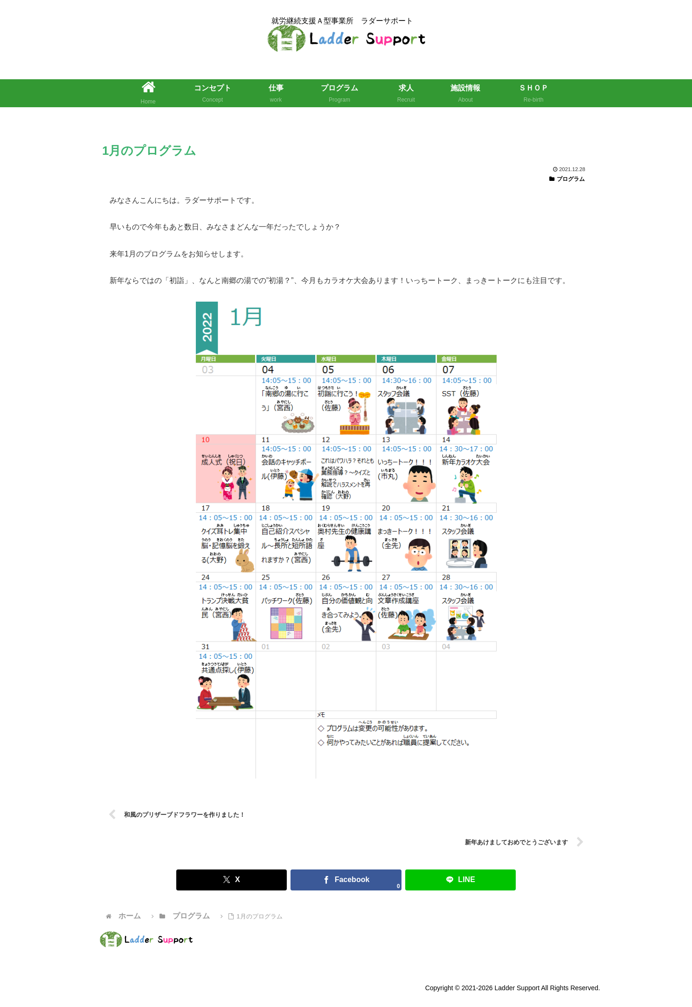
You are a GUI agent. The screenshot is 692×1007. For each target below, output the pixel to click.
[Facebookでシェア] (346, 879)
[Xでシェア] (264, 879)
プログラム (567, 179)
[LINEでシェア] (428, 879)
